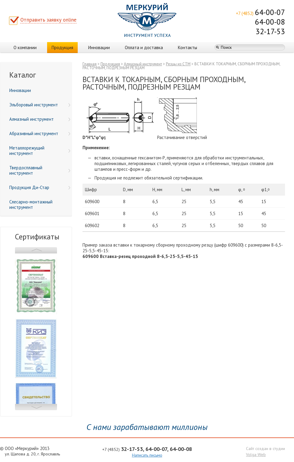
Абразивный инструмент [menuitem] (39, 133)
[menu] (36, 149)
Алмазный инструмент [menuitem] (39, 119)
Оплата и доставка (144, 47)
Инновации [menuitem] (20, 90)
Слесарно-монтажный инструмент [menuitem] (30, 204)
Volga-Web (256, 454)
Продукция (62, 47)
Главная (89, 64)
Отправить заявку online (48, 19)
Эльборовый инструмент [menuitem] (39, 105)
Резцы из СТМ (178, 64)
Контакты (187, 47)
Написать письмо (147, 455)
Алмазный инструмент (143, 64)
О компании (25, 47)
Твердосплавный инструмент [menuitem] (39, 170)
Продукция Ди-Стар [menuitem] (39, 187)
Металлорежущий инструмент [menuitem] (39, 150)
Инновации (99, 47)
